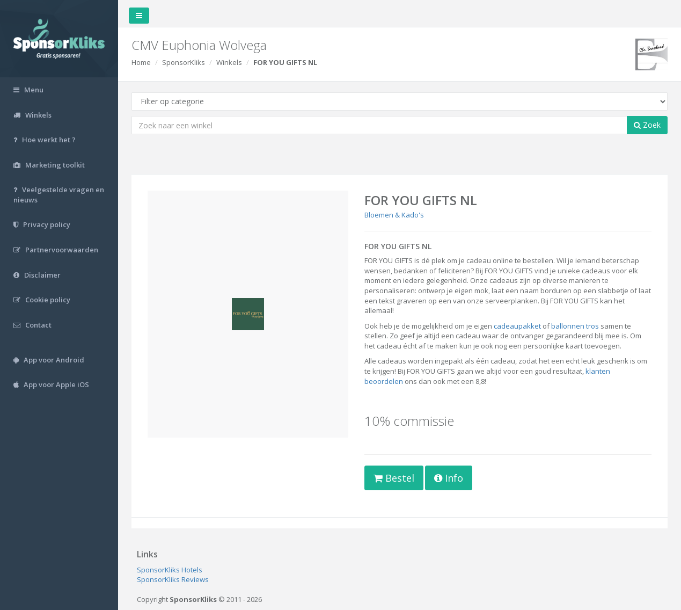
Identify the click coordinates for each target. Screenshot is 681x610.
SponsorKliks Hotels (169, 570)
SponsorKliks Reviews (173, 579)
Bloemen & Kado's (394, 215)
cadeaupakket (517, 326)
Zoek (647, 125)
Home (141, 62)
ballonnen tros (575, 326)
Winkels (229, 62)
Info (448, 477)
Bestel (394, 477)
